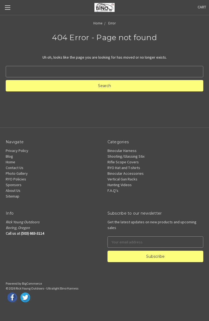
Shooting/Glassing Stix (126, 156)
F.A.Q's (112, 190)
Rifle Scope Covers (123, 162)
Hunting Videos (119, 184)
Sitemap (12, 196)
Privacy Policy (17, 150)
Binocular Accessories (125, 173)
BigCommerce (32, 283)
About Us (13, 190)
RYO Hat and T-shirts (123, 167)
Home (10, 162)
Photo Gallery (17, 173)
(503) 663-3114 (32, 233)
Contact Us (14, 167)
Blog (9, 156)
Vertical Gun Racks (122, 179)
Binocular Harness (122, 150)
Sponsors (13, 184)
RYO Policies (16, 179)
